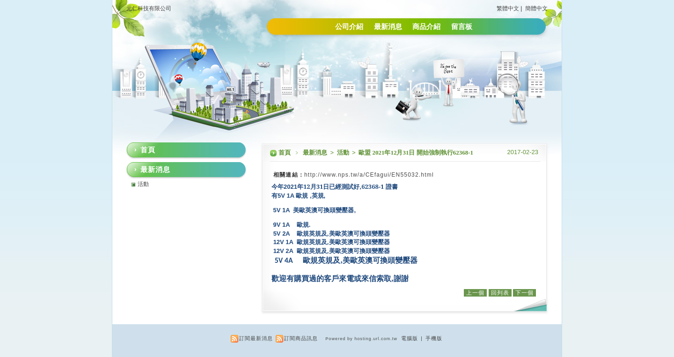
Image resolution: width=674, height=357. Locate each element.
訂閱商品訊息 (301, 338)
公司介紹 (349, 26)
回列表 (500, 293)
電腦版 (409, 338)
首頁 (284, 152)
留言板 (461, 26)
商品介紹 (426, 26)
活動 (344, 152)
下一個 (524, 293)
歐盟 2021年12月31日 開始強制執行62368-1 (416, 152)
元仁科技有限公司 (148, 8)
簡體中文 (536, 8)
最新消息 (388, 26)
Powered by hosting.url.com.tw (361, 338)
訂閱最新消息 (256, 338)
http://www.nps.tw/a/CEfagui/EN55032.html (369, 174)
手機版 (433, 338)
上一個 (475, 293)
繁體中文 (508, 8)
